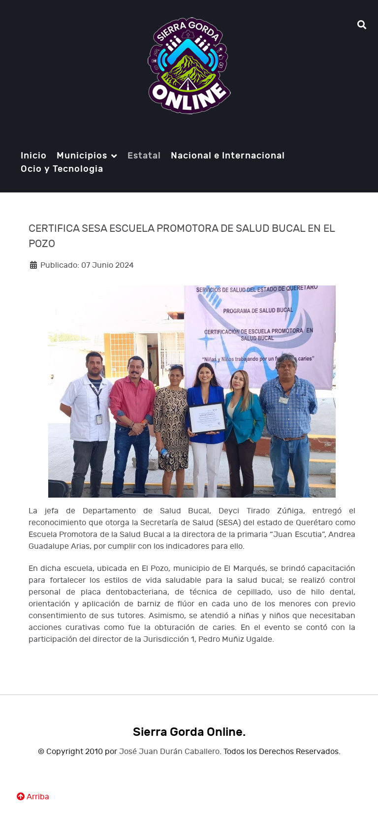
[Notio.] (189, 66)
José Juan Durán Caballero (169, 752)
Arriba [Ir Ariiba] (33, 797)
